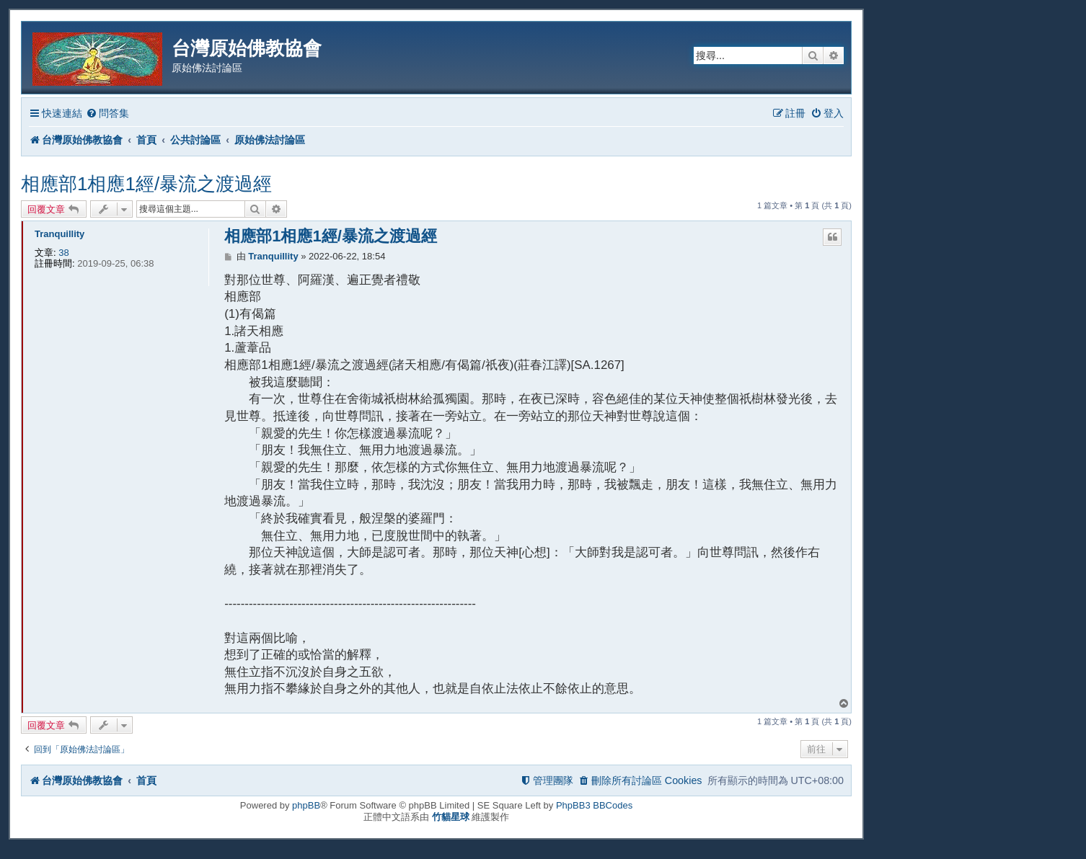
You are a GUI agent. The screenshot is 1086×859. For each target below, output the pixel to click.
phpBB (306, 805)
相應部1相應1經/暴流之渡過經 (146, 184)
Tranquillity (59, 233)
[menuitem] (107, 113)
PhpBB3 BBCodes (594, 805)
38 (63, 252)
